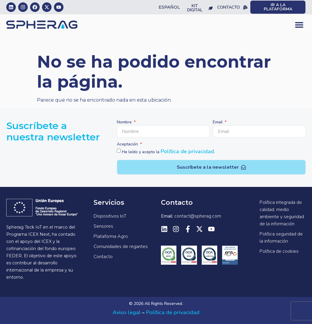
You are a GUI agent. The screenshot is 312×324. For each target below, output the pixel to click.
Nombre (125, 122)
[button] (299, 25)
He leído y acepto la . (168, 152)
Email (218, 122)
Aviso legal (127, 312)
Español (169, 7)
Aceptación (128, 144)
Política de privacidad (187, 151)
